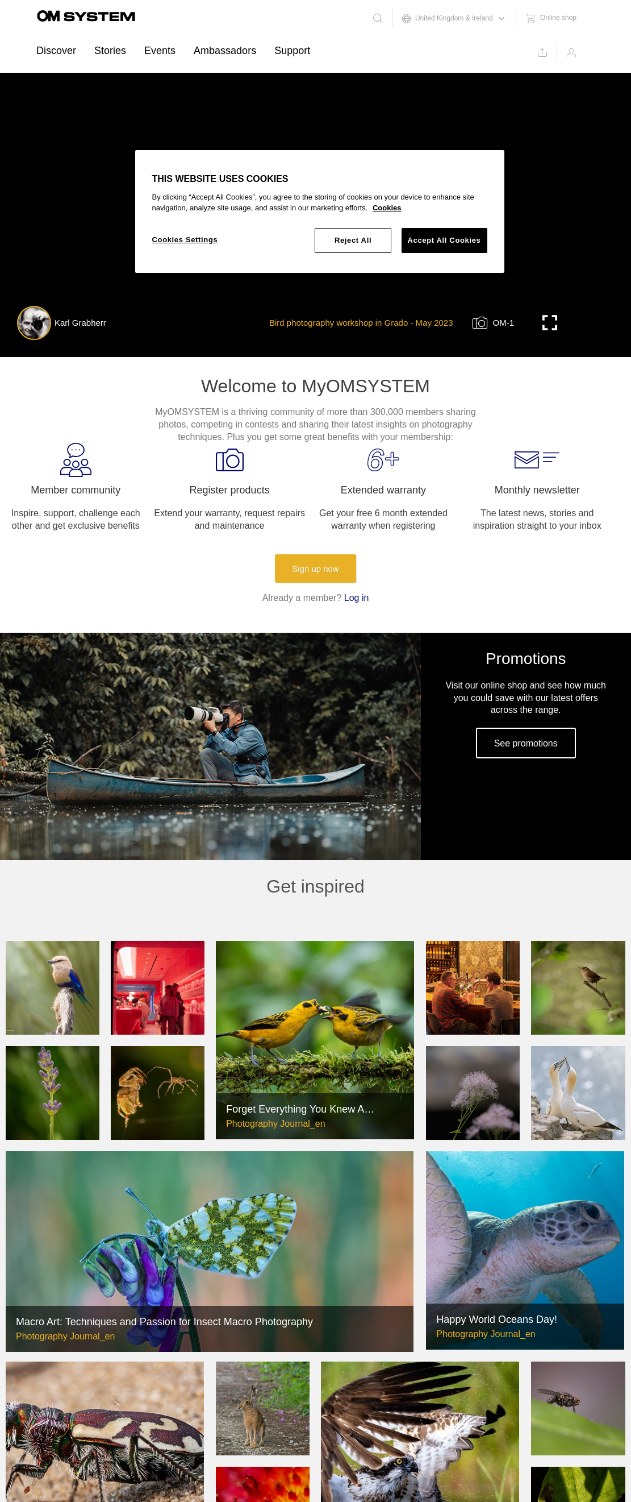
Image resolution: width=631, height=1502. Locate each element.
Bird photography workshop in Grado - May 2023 (361, 322)
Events (159, 50)
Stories (110, 50)
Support (292, 50)
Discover (56, 50)
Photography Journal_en (275, 1123)
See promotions (526, 743)
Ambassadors (225, 50)
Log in (356, 598)
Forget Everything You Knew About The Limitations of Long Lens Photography (301, 1109)
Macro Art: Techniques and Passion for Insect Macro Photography (164, 1321)
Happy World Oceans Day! (496, 1319)
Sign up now (315, 569)
